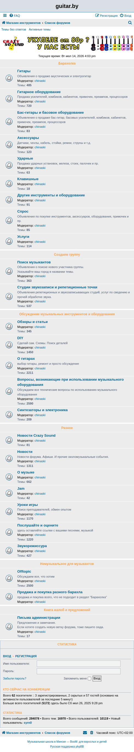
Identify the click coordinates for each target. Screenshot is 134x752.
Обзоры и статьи (32, 322)
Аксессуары (28, 138)
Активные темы (39, 29)
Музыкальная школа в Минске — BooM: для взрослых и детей (67, 741)
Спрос (22, 211)
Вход (7, 656)
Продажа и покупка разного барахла (49, 592)
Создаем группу (67, 255)
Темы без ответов (13, 29)
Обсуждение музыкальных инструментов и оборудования (67, 314)
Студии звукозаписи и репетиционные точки (57, 287)
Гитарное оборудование (39, 92)
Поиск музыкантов (34, 262)
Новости (24, 452)
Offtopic (24, 571)
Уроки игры (27, 505)
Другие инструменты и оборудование (51, 195)
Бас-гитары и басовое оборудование (50, 112)
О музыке (25, 472)
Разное (67, 428)
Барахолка (67, 63)
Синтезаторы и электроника (42, 410)
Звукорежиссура (32, 546)
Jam (20, 488)
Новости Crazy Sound (36, 435)
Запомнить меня (77, 679)
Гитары (23, 71)
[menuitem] (14, 15)
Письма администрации (38, 617)
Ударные (25, 158)
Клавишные (28, 179)
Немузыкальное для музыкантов (67, 564)
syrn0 (28, 722)
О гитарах (26, 358)
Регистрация (26, 656)
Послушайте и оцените (37, 525)
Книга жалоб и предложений (67, 610)
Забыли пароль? (14, 678)
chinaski (40, 80)
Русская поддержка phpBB (67, 746)
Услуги (23, 237)
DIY (20, 338)
